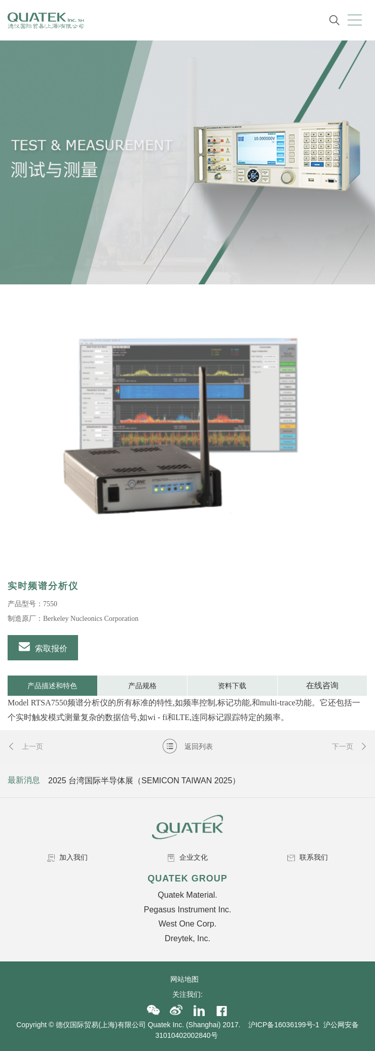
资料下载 (232, 686)
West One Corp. (187, 923)
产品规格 (142, 686)
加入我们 (67, 857)
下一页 (349, 746)
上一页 (25, 746)
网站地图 (187, 979)
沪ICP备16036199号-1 (283, 1025)
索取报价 (42, 647)
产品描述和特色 (52, 686)
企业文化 (187, 857)
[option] (187, 436)
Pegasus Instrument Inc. (188, 909)
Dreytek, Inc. (187, 938)
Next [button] (358, 780)
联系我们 (307, 857)
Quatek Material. (187, 895)
